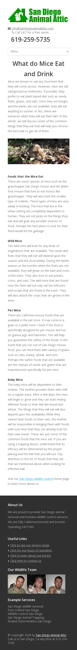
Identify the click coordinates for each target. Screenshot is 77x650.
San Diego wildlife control (36, 479)
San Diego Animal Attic (51, 635)
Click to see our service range (29, 545)
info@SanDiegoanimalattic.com (33, 28)
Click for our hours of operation (31, 550)
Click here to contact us (25, 561)
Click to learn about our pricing (30, 555)
